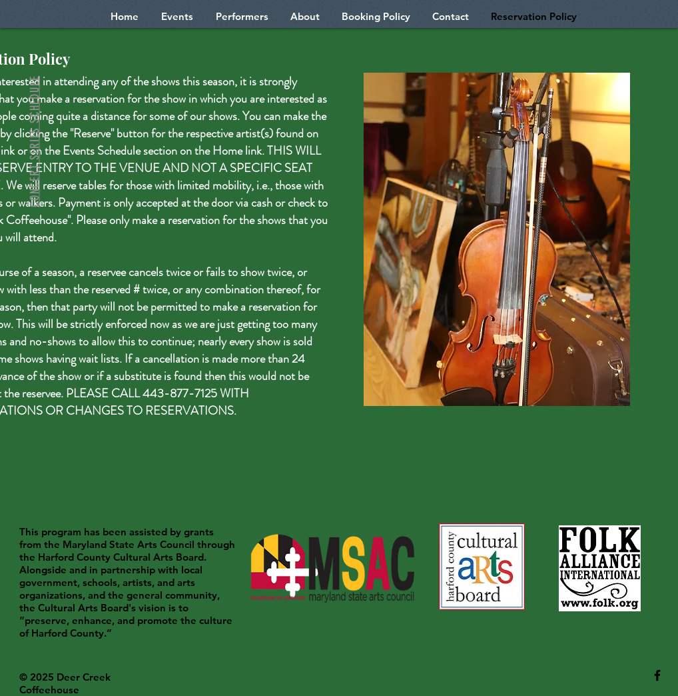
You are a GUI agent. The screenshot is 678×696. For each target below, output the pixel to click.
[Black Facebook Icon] (657, 675)
